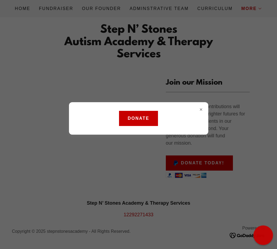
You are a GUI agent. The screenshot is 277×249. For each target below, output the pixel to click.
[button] (263, 235)
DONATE (138, 118)
